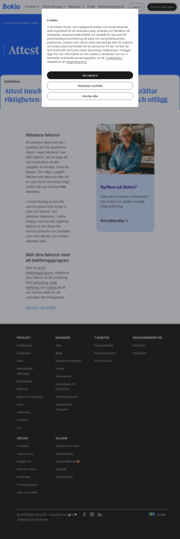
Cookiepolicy (114, 58)
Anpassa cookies (90, 86)
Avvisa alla (90, 96)
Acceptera (90, 75)
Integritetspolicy (76, 61)
